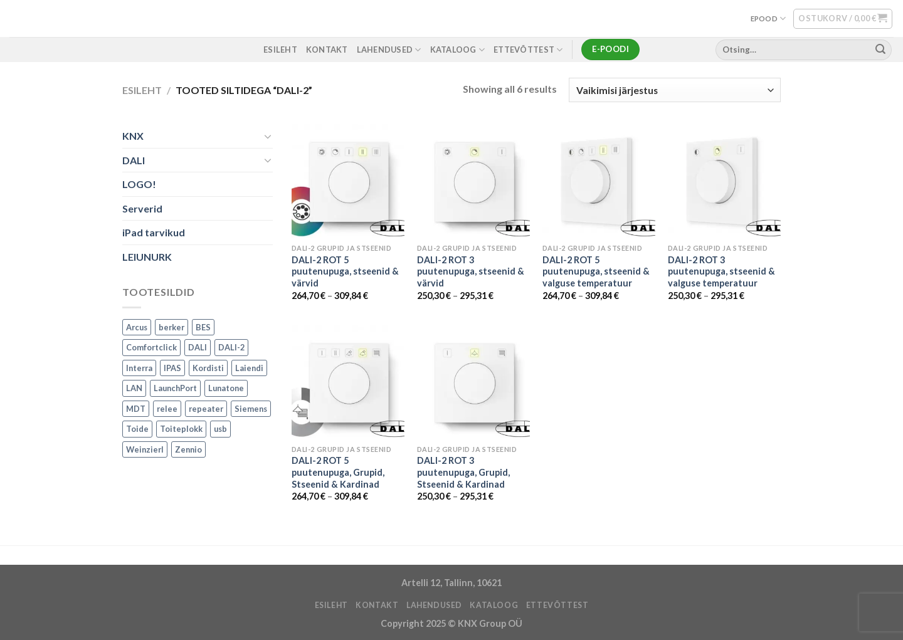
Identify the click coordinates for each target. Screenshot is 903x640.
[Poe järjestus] (675, 90)
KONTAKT (327, 50)
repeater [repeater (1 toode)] (206, 409)
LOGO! (139, 185)
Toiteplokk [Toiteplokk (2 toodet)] (181, 429)
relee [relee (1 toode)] (167, 409)
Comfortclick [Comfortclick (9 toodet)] (151, 348)
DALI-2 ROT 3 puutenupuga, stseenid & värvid (470, 271)
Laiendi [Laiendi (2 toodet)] (249, 368)
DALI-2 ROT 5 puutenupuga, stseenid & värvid (345, 271)
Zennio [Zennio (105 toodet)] (188, 449)
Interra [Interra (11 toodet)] (139, 368)
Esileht (142, 90)
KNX (133, 136)
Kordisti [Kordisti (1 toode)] (208, 368)
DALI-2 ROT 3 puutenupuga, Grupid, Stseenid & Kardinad (463, 472)
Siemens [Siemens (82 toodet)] (251, 409)
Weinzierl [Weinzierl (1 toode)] (145, 449)
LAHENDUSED (389, 50)
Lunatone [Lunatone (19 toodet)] (226, 388)
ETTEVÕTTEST (528, 50)
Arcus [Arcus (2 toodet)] (136, 327)
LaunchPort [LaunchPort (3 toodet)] (175, 388)
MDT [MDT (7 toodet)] (135, 409)
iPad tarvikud (153, 233)
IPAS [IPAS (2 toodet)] (172, 368)
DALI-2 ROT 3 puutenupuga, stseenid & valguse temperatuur (721, 271)
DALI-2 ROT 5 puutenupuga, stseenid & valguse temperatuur (596, 271)
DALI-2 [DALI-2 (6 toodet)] (231, 348)
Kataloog (457, 50)
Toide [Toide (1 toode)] (137, 429)
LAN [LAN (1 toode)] (134, 388)
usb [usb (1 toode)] (220, 429)
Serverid (142, 208)
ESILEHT (280, 50)
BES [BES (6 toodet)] (203, 327)
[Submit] (880, 49)
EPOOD (768, 18)
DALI (133, 160)
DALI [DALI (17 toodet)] (197, 348)
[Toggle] (268, 136)
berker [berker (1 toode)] (171, 327)
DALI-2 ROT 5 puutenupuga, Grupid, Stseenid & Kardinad (338, 472)
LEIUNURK (147, 257)
